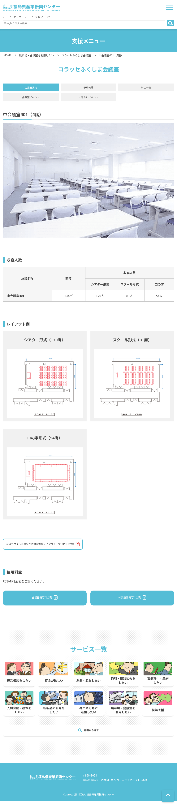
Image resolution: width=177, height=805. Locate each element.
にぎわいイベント (88, 99)
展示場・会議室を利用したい (36, 55)
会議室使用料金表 (42, 601)
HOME (7, 55)
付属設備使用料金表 (129, 601)
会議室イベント (30, 99)
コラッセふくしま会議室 (76, 55)
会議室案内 (30, 88)
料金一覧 (146, 88)
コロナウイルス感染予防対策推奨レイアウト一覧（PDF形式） (48, 546)
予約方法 (88, 88)
